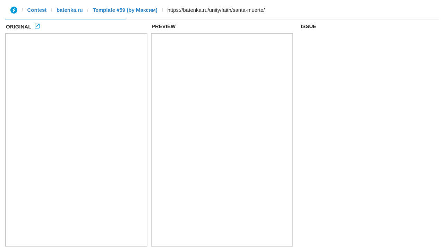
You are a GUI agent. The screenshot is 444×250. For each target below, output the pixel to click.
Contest (37, 10)
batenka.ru (70, 10)
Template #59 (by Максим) (125, 10)
